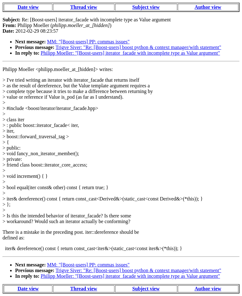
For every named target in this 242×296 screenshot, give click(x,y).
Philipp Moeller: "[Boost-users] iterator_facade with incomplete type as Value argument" (130, 53)
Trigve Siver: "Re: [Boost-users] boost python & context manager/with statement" (138, 47)
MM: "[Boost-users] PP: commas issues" (88, 41)
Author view (208, 7)
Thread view (83, 7)
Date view (28, 7)
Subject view (146, 7)
